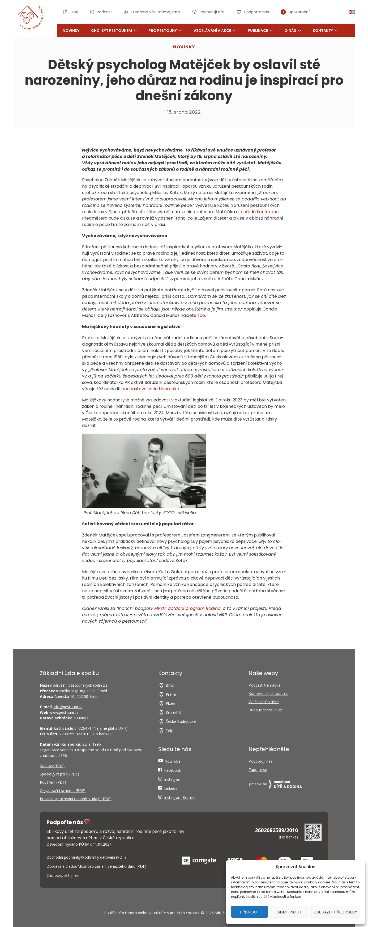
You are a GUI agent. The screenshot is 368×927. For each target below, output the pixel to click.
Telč (169, 730)
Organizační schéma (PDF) (62, 790)
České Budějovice (181, 721)
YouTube (173, 761)
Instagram (173, 779)
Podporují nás (260, 761)
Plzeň (170, 703)
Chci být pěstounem (114, 30)
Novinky (71, 30)
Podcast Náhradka (264, 685)
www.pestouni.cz (63, 712)
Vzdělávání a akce (215, 30)
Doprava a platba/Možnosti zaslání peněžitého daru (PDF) (96, 866)
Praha (171, 694)
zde (201, 315)
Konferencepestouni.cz (268, 693)
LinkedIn (171, 788)
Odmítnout (289, 912)
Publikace (260, 30)
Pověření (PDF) (53, 782)
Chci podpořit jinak (62, 875)
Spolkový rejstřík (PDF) (59, 774)
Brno (170, 685)
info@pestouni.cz (67, 706)
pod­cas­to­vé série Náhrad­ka (150, 389)
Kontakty (325, 30)
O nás (293, 30)
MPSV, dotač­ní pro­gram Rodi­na (187, 608)
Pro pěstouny (165, 30)
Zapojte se (258, 769)
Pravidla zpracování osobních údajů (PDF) (76, 798)
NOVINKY (184, 47)
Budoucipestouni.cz (265, 709)
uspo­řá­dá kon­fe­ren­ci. (258, 212)
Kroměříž (174, 712)
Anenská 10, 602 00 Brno (76, 696)
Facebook (172, 770)
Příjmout (249, 912)
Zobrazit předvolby (335, 912)
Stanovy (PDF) (52, 765)
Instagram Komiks (179, 797)
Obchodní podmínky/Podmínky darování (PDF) (86, 857)
